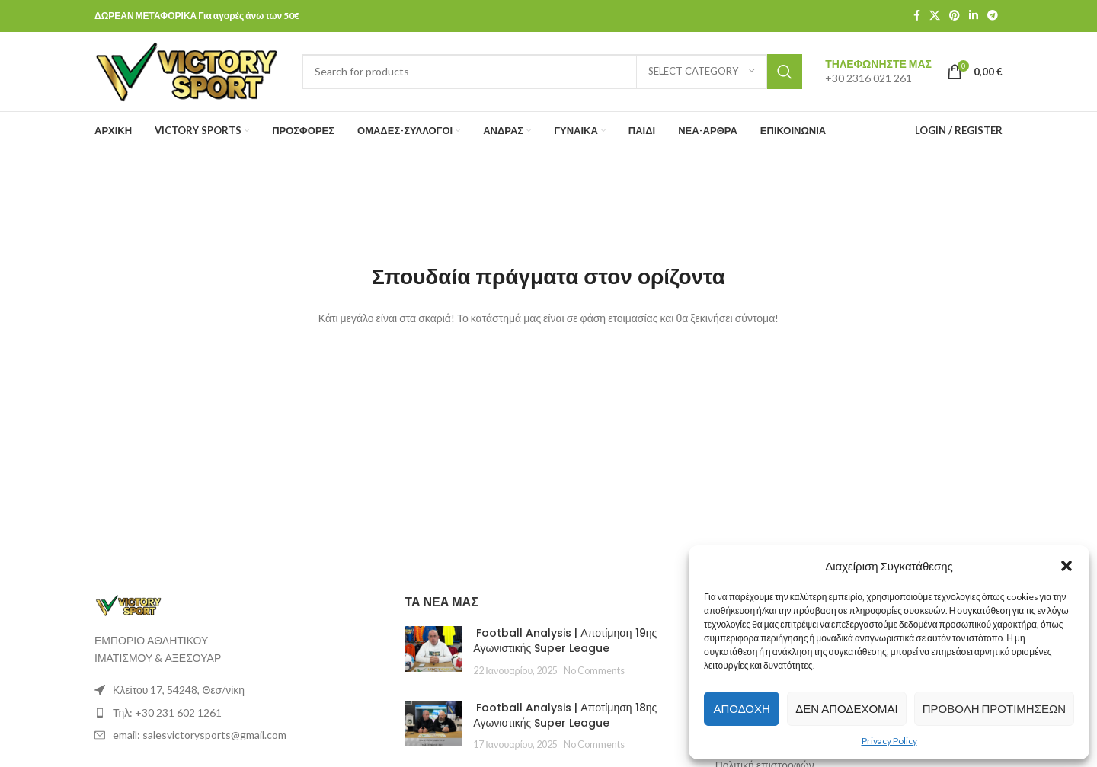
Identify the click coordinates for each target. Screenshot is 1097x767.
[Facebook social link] (917, 16)
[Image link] (128, 604)
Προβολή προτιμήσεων (994, 708)
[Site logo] (187, 70)
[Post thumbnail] (433, 652)
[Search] (552, 71)
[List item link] (238, 690)
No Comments (594, 670)
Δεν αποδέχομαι (846, 708)
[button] (1066, 566)
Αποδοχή (741, 708)
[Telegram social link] (993, 16)
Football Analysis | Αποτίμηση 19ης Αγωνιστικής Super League (565, 641)
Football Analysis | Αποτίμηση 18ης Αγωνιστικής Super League (565, 716)
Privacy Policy (889, 740)
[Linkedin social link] (973, 16)
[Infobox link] (878, 72)
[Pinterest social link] (954, 16)
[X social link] (935, 16)
